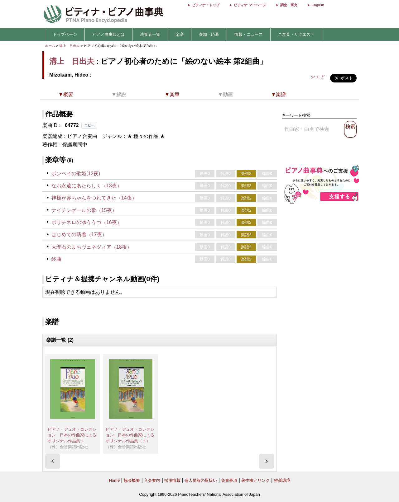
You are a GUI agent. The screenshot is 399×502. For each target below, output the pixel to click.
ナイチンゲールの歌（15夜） (84, 210)
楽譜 (179, 34)
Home (114, 480)
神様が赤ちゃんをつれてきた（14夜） (94, 197)
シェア (317, 76)
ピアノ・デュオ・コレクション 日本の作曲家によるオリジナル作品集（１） (130, 435)
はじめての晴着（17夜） (79, 234)
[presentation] (52, 461)
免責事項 (229, 480)
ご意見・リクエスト (296, 34)
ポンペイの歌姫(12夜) (75, 173)
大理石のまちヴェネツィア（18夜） (91, 247)
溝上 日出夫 (69, 46)
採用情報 (172, 480)
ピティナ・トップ (205, 5)
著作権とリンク (255, 480)
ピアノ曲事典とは (108, 34)
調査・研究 (288, 5)
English (318, 5)
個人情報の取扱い (201, 480)
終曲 (56, 259)
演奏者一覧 (150, 34)
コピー (89, 125)
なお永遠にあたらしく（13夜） (86, 185)
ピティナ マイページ (250, 5)
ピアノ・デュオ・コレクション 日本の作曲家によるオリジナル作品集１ (72, 435)
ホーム (50, 46)
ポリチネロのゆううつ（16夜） (86, 222)
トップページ (65, 34)
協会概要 (132, 480)
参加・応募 (209, 34)
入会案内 (152, 480)
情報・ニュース (248, 34)
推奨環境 (282, 480)
